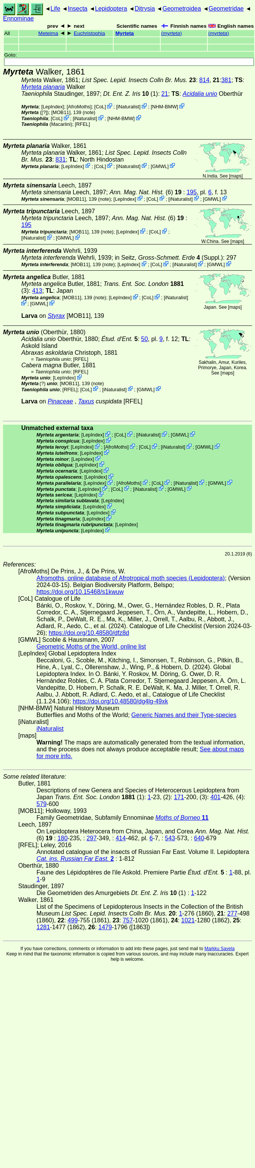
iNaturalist (128, 107)
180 (62, 838)
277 (232, 913)
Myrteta (125, 33)
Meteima (48, 33)
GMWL (159, 166)
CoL (100, 107)
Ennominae (18, 18)
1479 (105, 927)
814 (204, 80)
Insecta (77, 8)
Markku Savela (219, 948)
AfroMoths (79, 107)
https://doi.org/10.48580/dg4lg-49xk (120, 701)
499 (73, 920)
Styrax (56, 316)
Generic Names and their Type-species (183, 715)
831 (60, 159)
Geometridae (226, 8)
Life (55, 8)
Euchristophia (89, 33)
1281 (43, 927)
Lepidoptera (111, 8)
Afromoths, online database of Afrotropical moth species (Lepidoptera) (130, 578)
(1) (130, 93)
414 (121, 838)
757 (128, 920)
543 (170, 838)
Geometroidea (181, 8)
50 (144, 339)
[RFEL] (82, 124)
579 (41, 804)
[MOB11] (61, 112)
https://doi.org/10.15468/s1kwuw (80, 592)
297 (92, 838)
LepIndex (53, 107)
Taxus (86, 401)
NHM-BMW (164, 107)
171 (179, 797)
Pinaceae (60, 401)
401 (216, 797)
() (171, 33)
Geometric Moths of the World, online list (91, 646)
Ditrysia (145, 8)
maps (235, 176)
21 (165, 93)
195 (192, 192)
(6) (146, 192)
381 (226, 80)
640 (199, 838)
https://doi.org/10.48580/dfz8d (89, 633)
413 (37, 290)
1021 (188, 920)
